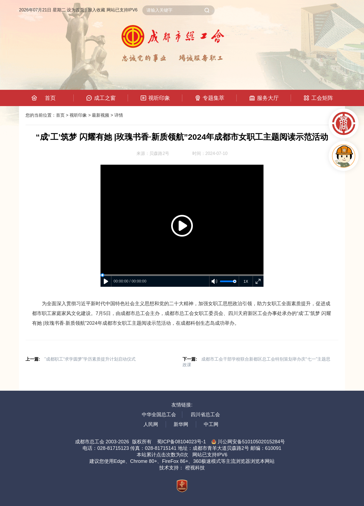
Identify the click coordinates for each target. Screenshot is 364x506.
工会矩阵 (322, 98)
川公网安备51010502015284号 (248, 441)
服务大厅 (268, 98)
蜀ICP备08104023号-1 (181, 441)
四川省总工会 (205, 414)
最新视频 (100, 115)
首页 (50, 98)
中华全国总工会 (159, 414)
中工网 (211, 424)
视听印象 (159, 98)
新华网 (181, 424)
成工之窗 (105, 98)
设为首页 (75, 10)
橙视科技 (195, 467)
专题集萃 (213, 98)
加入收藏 (96, 10)
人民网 (150, 424)
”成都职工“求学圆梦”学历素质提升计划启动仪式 (90, 359)
